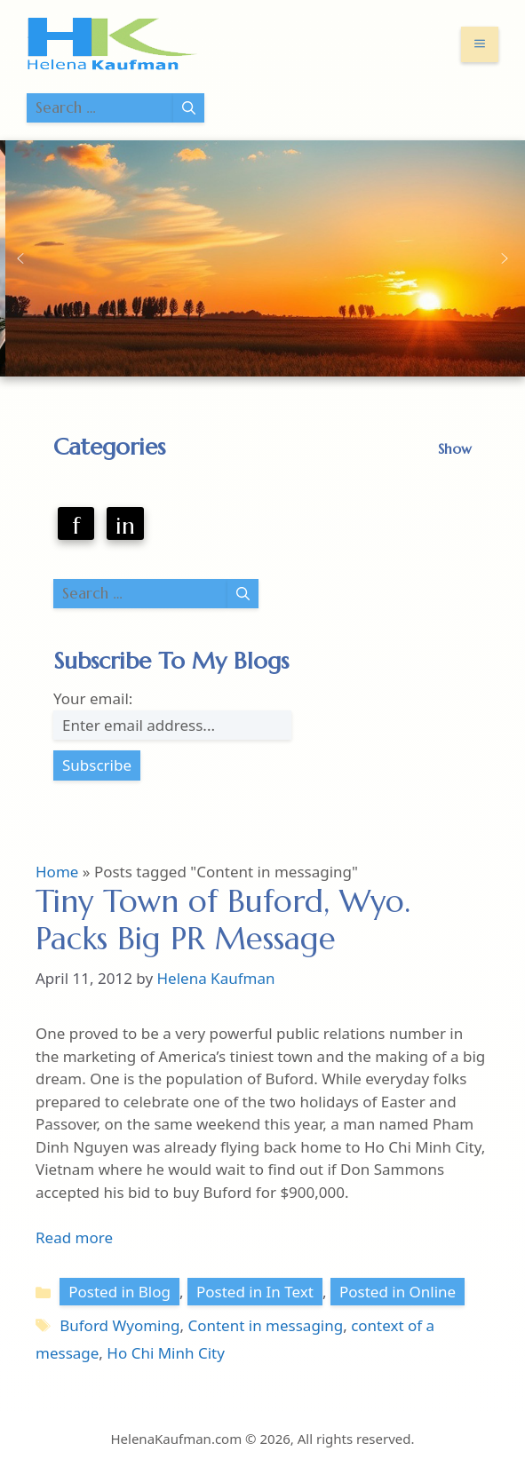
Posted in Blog (119, 1291)
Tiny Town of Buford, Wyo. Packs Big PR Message (223, 920)
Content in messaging (265, 1325)
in (125, 525)
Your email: (92, 698)
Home (57, 871)
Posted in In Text (255, 1291)
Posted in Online (397, 1291)
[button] (20, 258)
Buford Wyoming (119, 1325)
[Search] (188, 108)
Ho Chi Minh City (166, 1353)
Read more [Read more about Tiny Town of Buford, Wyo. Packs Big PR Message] (74, 1237)
